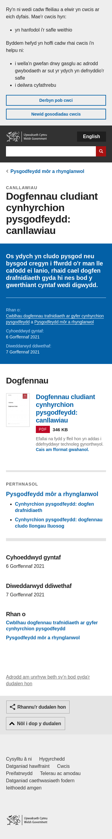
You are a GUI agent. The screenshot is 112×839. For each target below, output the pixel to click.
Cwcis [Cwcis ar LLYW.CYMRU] (63, 766)
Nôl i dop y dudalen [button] (39, 723)
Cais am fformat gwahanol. (62, 449)
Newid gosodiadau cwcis (56, 114)
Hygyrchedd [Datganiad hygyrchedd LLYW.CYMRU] (52, 759)
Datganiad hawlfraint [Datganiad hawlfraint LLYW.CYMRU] (28, 766)
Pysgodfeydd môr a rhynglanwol (47, 171)
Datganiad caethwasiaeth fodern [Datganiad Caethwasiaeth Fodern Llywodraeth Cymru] (40, 780)
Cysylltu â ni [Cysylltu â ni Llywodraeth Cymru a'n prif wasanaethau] (19, 759)
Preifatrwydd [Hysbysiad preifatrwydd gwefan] (19, 773)
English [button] (91, 136)
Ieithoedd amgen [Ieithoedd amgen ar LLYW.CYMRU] (24, 787)
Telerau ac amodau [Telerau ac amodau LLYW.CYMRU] (60, 773)
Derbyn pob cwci (56, 100)
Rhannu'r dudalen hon (41, 707)
